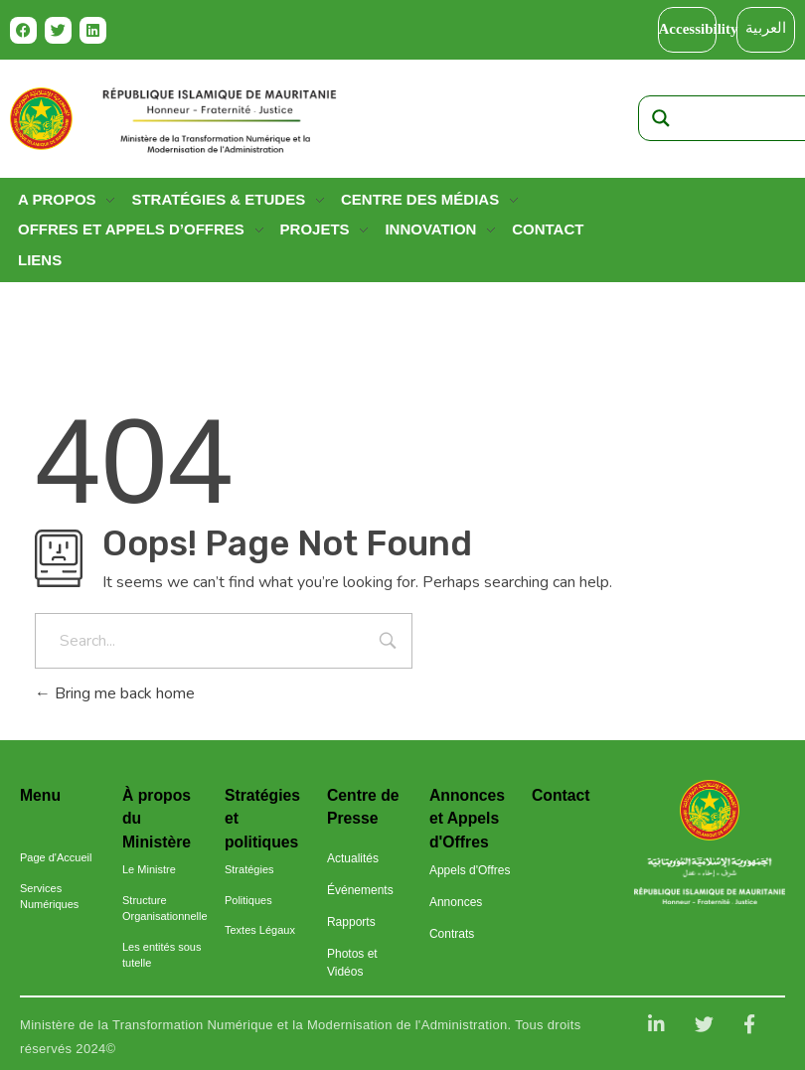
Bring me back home (115, 693)
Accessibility (698, 29)
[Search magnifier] (661, 118)
